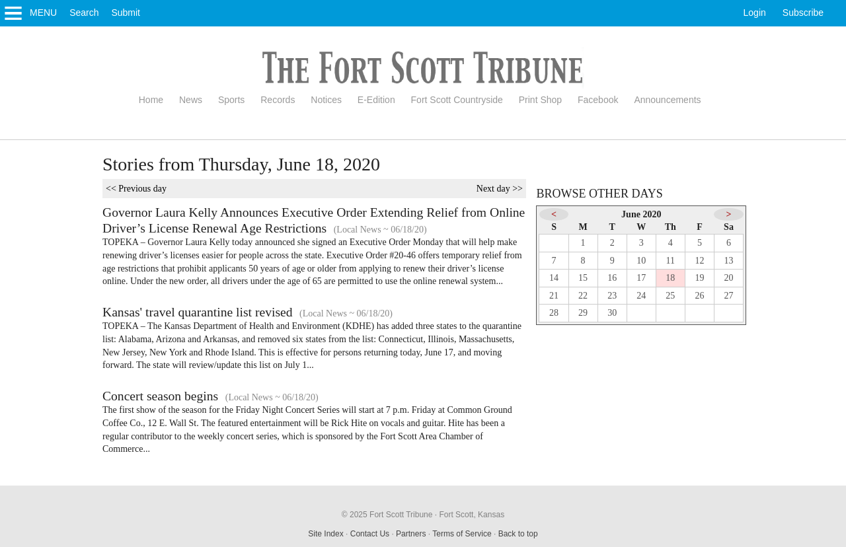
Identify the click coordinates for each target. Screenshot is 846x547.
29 (583, 313)
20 (729, 278)
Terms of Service (461, 533)
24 (641, 296)
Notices (326, 99)
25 (670, 296)
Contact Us (369, 533)
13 (729, 261)
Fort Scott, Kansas (471, 514)
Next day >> (500, 189)
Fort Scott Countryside (457, 99)
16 (612, 278)
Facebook (598, 99)
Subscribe (803, 12)
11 (670, 261)
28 (553, 313)
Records (277, 99)
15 (583, 278)
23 (612, 296)
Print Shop (540, 99)
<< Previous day (136, 189)
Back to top (518, 533)
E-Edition (376, 99)
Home (151, 99)
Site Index (325, 533)
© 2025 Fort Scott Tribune (387, 514)
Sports (231, 99)
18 (670, 278)
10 (641, 261)
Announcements (667, 99)
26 (699, 296)
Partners (411, 533)
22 (583, 296)
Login (755, 12)
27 (729, 296)
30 (612, 313)
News (190, 99)
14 (553, 278)
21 (553, 296)
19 (699, 278)
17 (641, 278)
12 (699, 261)
